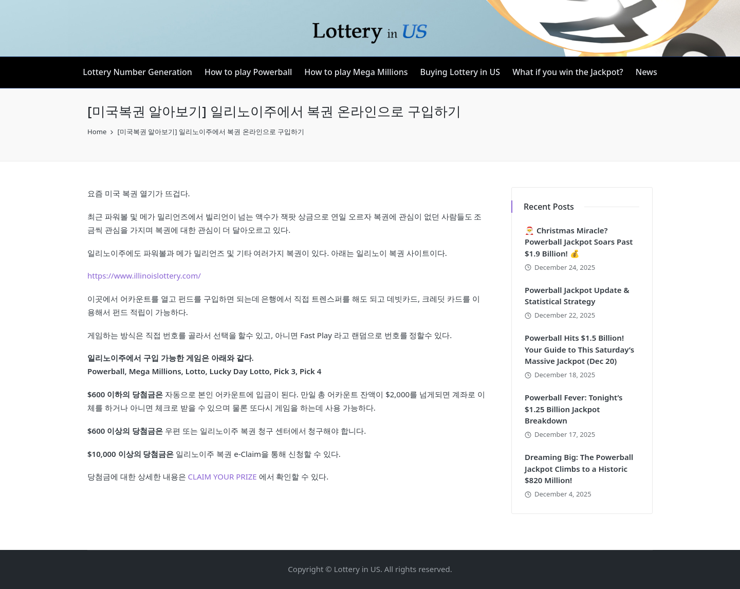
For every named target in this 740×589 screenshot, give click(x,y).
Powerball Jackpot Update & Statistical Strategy (577, 296)
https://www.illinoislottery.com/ (144, 275)
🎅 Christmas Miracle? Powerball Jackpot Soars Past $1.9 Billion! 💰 (579, 242)
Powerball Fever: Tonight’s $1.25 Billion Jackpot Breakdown (573, 409)
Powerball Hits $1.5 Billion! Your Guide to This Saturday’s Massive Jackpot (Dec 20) (579, 349)
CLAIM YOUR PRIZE (222, 476)
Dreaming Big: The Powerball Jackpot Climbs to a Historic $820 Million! (579, 468)
